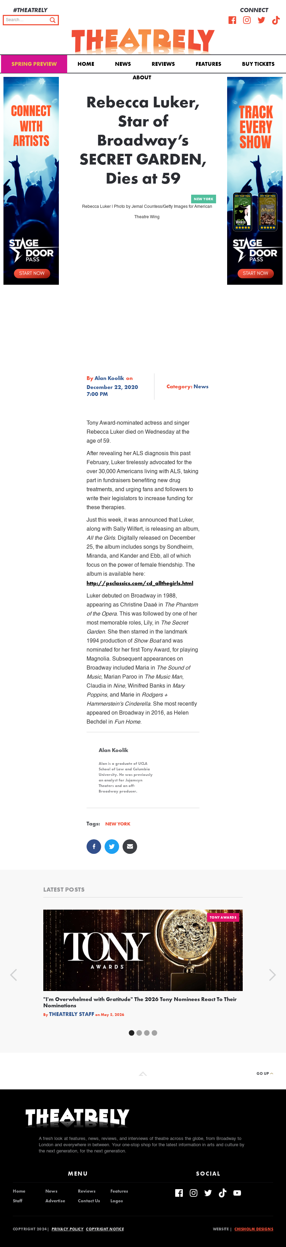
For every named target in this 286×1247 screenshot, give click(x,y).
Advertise (55, 1201)
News (123, 64)
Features (208, 64)
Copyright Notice (105, 1229)
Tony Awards (223, 917)
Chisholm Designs (253, 1229)
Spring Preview (34, 64)
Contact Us (89, 1201)
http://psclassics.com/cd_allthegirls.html (140, 583)
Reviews (163, 64)
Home (86, 64)
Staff (17, 1201)
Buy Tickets (258, 64)
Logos (116, 1201)
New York (203, 199)
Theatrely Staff (71, 1014)
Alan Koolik (109, 378)
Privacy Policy (67, 1229)
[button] (143, 77)
